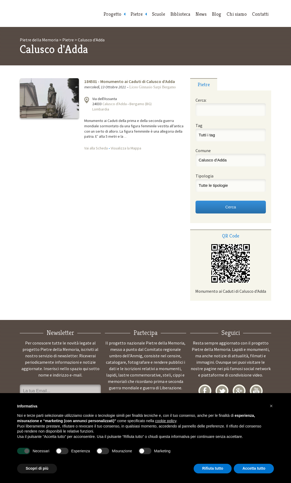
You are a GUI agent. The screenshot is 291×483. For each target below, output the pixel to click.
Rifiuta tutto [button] (212, 468)
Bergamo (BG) (140, 103)
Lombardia (100, 109)
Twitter (222, 391)
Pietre (137, 14)
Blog (216, 14)
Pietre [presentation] (204, 84)
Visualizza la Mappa (126, 148)
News (201, 14)
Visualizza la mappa (86, 100)
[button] (271, 406)
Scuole (158, 14)
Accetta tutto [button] (253, 468)
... (125, 136)
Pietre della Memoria (60, 13)
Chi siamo (237, 14)
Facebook (204, 391)
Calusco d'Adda (114, 103)
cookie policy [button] (165, 421)
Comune (203, 150)
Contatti (260, 14)
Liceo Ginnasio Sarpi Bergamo (152, 87)
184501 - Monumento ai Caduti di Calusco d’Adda (129, 81)
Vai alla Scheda (96, 148)
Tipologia (204, 176)
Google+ (239, 391)
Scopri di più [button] (37, 468)
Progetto (112, 14)
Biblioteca (180, 14)
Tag (199, 125)
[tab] (203, 84)
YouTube (256, 391)
